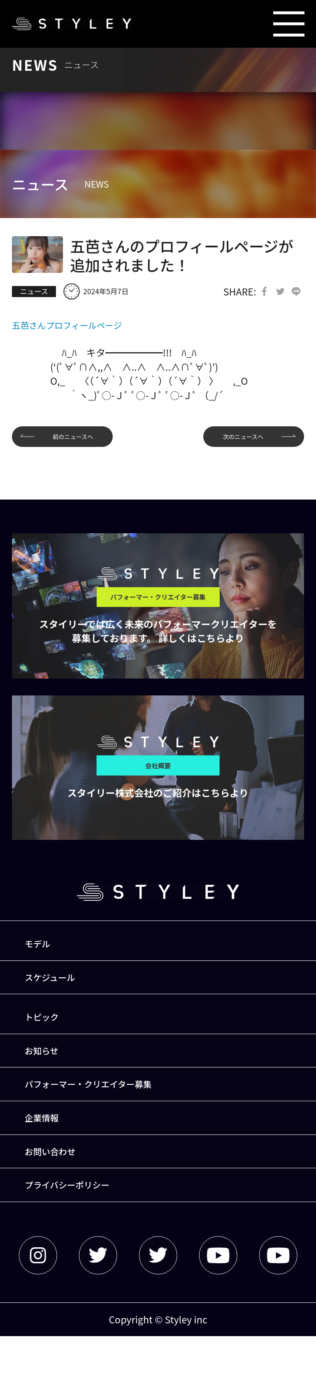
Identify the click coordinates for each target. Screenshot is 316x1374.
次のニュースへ (235, 439)
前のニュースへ (80, 439)
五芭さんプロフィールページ (74, 326)
